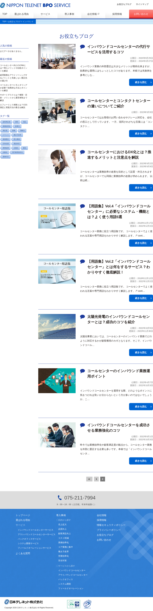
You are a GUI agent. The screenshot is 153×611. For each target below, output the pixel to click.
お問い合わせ (141, 14)
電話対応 (17, 143)
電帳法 (22, 130)
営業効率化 (63, 556)
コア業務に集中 (65, 547)
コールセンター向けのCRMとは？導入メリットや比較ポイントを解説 (13, 68)
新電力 (17, 126)
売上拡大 (62, 524)
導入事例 (69, 14)
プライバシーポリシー (109, 530)
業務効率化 (63, 542)
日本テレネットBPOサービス (36, 5)
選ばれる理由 (21, 14)
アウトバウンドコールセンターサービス (36, 534)
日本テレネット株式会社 (23, 601)
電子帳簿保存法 (17, 152)
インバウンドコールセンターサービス (35, 530)
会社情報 (92, 14)
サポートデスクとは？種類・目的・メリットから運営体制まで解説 (13, 98)
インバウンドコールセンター (71, 570)
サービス (45, 14)
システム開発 (64, 584)
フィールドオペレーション (70, 588)
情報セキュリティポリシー (111, 525)
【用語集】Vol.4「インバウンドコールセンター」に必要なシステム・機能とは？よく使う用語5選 (119, 211)
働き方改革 (17, 135)
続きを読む (141, 82)
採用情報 (117, 14)
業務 (13, 130)
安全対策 (62, 560)
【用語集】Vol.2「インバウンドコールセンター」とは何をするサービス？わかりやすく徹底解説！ (119, 266)
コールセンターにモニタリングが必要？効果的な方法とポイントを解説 (13, 88)
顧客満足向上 (64, 533)
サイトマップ (146, 4)
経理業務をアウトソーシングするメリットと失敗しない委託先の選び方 (13, 78)
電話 (24, 122)
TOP (4, 14)
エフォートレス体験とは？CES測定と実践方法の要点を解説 (13, 106)
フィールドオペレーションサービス (34, 548)
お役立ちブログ (128, 4)
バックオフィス (65, 579)
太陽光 (16, 148)
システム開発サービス (28, 543)
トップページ (23, 515)
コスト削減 (63, 538)
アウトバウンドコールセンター (73, 575)
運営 (16, 122)
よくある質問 (23, 553)
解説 (24, 148)
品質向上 (62, 529)
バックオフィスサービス (29, 539)
